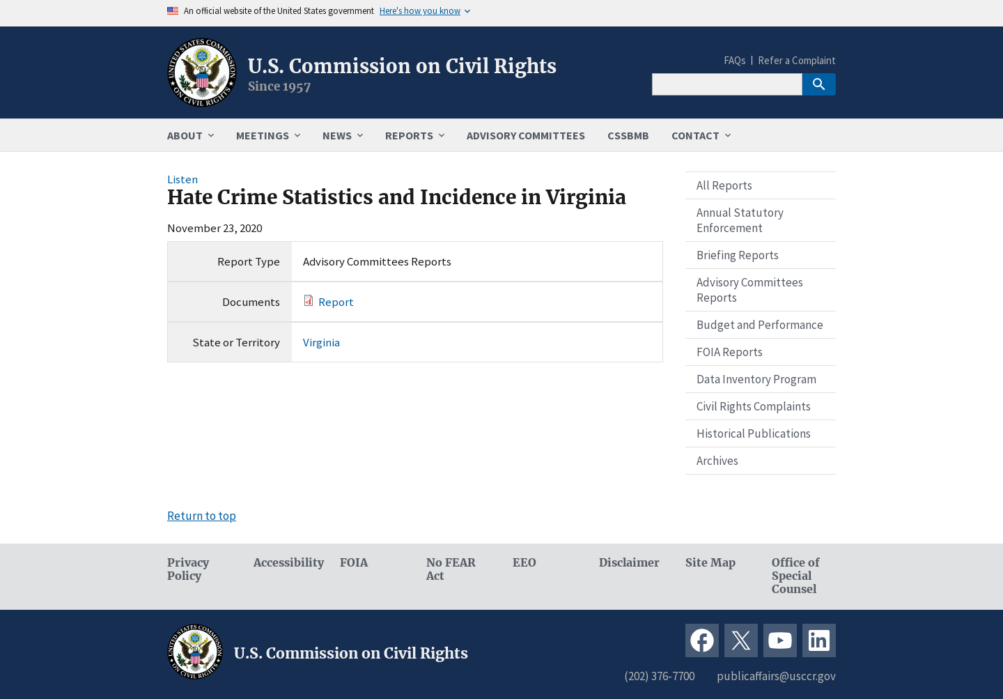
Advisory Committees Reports (750, 290)
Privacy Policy (188, 569)
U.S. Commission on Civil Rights (402, 66)
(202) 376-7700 (659, 676)
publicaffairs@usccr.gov (776, 676)
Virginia (321, 342)
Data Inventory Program (756, 379)
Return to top (201, 515)
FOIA (354, 562)
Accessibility (286, 562)
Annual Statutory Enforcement (740, 220)
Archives (717, 460)
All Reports (724, 185)
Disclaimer (629, 562)
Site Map (710, 562)
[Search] (727, 84)
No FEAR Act (451, 569)
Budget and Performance (760, 324)
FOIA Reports (730, 352)
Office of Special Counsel (796, 576)
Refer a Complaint (797, 60)
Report (336, 301)
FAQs (735, 60)
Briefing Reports (738, 255)
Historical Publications (754, 433)
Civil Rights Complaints (754, 406)
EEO (524, 562)
